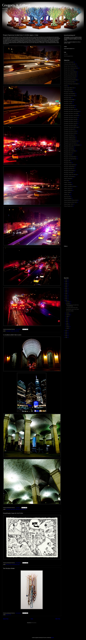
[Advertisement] (73, 217)
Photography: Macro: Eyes (68, 152)
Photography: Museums (68, 154)
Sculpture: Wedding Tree (68, 190)
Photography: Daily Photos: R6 (69, 129)
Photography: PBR (23, 509)
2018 (66, 293)
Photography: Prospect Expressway (70, 164)
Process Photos (66, 180)
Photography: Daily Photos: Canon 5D (70, 109)
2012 (66, 332)
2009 (66, 337)
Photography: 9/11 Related (68, 91)
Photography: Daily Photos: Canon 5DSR (71, 113)
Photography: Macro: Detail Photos (70, 150)
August (67, 316)
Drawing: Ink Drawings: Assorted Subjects (71, 83)
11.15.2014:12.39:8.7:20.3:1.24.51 (12, 335)
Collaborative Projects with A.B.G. (70, 64)
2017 (66, 295)
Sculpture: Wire (8, 614)
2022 (66, 286)
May (67, 321)
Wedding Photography (67, 198)
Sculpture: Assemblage (68, 184)
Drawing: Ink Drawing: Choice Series (70, 75)
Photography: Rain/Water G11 (69, 168)
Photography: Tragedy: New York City (12, 330)
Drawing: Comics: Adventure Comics (70, 66)
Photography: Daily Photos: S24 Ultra (70, 133)
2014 (66, 300)
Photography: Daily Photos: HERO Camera (71, 127)
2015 (66, 298)
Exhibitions (66, 85)
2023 (66, 285)
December (68, 301)
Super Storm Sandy (67, 196)
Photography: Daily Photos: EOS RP (70, 125)
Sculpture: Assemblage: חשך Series (70, 186)
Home (32, 618)
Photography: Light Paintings (69, 148)
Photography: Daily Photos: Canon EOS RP (71, 115)
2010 (66, 335)
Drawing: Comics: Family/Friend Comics (13, 564)
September (68, 314)
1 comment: (18, 507)
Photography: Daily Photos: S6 (69, 135)
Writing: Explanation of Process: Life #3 (71, 200)
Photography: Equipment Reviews (69, 139)
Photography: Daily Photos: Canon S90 (70, 119)
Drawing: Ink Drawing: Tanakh (69, 81)
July (67, 318)
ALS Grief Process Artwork (68, 62)
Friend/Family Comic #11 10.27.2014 (13, 513)
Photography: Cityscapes (68, 101)
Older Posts (57, 618)
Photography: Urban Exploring (69, 176)
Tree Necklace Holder (9, 568)
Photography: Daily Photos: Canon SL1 (70, 121)
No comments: (18, 329)
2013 (66, 330)
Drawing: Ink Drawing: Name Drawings (71, 79)
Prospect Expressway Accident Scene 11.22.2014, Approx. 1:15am (20, 35)
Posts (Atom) (34, 622)
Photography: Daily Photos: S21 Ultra (70, 131)
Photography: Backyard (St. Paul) (69, 95)
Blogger (52, 637)
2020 (66, 290)
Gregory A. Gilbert (16, 5)
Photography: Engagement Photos (69, 137)
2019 (66, 291)
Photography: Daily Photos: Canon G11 (12, 509)
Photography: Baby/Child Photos (69, 93)
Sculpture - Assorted (67, 182)
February (68, 326)
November (68, 303)
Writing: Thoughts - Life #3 (68, 204)
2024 (66, 283)
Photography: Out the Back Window (70, 156)
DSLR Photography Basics (68, 56)
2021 (66, 288)
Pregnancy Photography (68, 178)
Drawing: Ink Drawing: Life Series (70, 77)
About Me (65, 54)
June (67, 319)
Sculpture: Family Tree (68, 188)
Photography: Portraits (68, 162)
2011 (66, 333)
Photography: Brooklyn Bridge (69, 99)
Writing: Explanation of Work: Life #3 (70, 202)
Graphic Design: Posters (68, 89)
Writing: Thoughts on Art (68, 206)
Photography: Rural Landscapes (69, 170)
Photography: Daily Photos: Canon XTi (70, 123)
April (67, 323)
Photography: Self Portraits (68, 172)
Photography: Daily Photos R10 (69, 105)
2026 (66, 279)
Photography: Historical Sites (69, 146)
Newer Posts (5, 618)
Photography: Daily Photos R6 (69, 107)
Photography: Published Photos (69, 166)
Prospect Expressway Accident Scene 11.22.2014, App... (72, 305)
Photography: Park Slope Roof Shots (70, 158)
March (67, 324)
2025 (66, 281)
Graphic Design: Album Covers (69, 87)
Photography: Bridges (67, 97)
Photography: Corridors (68, 103)
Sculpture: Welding (67, 192)
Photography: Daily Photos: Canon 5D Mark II (72, 111)
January (67, 328)
